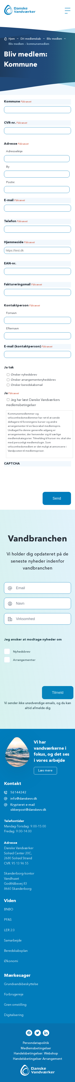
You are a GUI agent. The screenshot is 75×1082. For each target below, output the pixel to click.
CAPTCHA (12, 463)
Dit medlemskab (31, 39)
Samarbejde (13, 940)
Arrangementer (21, 660)
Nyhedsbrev (21, 652)
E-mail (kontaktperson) (28, 347)
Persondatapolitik (36, 1043)
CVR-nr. (15, 123)
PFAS (8, 919)
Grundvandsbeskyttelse (21, 984)
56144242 (18, 792)
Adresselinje (14, 151)
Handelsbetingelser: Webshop (36, 1053)
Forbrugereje (13, 994)
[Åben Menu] (67, 11)
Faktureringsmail (23, 285)
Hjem (12, 39)
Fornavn (11, 313)
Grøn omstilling (15, 1004)
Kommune (17, 102)
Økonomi (11, 961)
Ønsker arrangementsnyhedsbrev (33, 380)
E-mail (14, 200)
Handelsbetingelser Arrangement (37, 1059)
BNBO (8, 909)
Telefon (16, 221)
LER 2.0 (9, 930)
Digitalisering (13, 1015)
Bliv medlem (54, 39)
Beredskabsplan (16, 951)
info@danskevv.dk (23, 798)
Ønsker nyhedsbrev (24, 374)
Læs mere (45, 770)
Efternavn (12, 328)
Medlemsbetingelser (36, 1048)
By (7, 166)
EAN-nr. (10, 263)
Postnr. (10, 182)
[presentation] (34, 476)
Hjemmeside (19, 242)
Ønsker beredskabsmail (27, 385)
